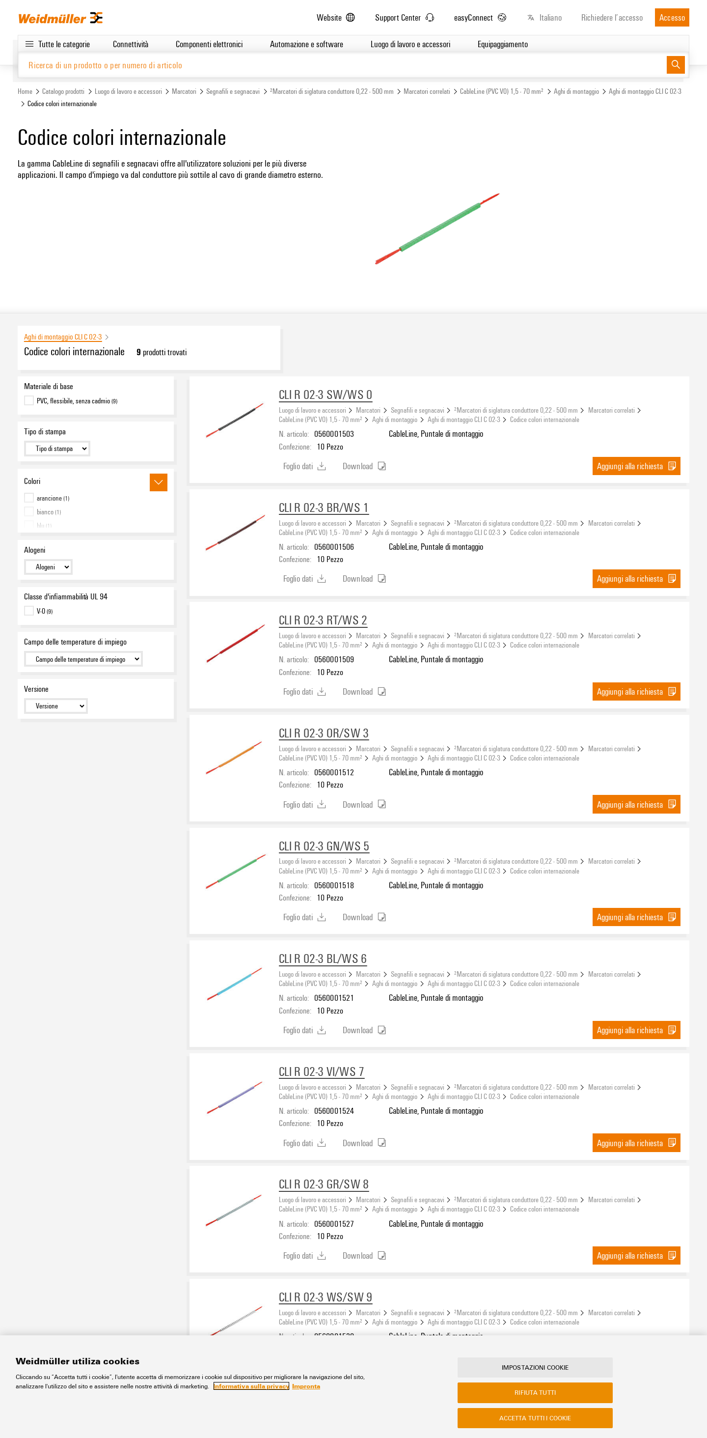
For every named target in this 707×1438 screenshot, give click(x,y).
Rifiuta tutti (535, 1392)
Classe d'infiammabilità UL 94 (66, 596)
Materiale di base (48, 386)
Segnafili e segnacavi (233, 91)
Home (25, 91)
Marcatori (184, 91)
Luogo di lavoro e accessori (128, 91)
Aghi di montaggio (576, 91)
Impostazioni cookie (535, 1367)
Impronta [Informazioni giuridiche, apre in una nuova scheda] (306, 1386)
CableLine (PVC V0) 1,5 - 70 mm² (502, 91)
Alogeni (34, 549)
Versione (36, 689)
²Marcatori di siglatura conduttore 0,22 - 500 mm (332, 91)
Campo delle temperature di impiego (75, 642)
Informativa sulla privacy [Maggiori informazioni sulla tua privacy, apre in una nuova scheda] (251, 1386)
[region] (353, 1386)
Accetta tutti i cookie (535, 1418)
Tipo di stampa (45, 431)
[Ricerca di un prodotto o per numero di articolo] (342, 65)
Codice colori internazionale (544, 419)
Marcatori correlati (427, 91)
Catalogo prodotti (63, 91)
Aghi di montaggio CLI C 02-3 (645, 91)
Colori (32, 481)
